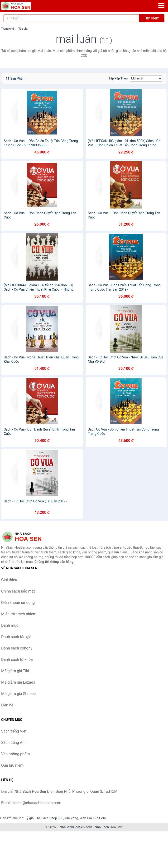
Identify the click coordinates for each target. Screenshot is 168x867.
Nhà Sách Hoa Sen (108, 827)
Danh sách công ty (16, 648)
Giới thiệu (9, 580)
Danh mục (9, 625)
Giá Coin (99, 818)
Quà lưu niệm (12, 765)
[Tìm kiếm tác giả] (71, 18)
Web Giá (86, 818)
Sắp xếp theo (118, 78)
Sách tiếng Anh (14, 742)
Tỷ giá (29, 818)
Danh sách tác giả (16, 637)
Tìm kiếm (151, 18)
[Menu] (161, 5)
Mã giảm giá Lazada (18, 682)
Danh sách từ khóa (17, 659)
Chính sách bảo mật (18, 591)
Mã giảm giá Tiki (15, 671)
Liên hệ (7, 705)
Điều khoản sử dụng (18, 602)
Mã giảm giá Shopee (18, 693)
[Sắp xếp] (146, 78)
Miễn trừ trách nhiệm (18, 614)
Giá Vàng (71, 818)
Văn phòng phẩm (15, 754)
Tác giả (23, 28)
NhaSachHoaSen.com (76, 827)
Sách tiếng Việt (14, 731)
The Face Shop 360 (49, 818)
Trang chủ (7, 28)
